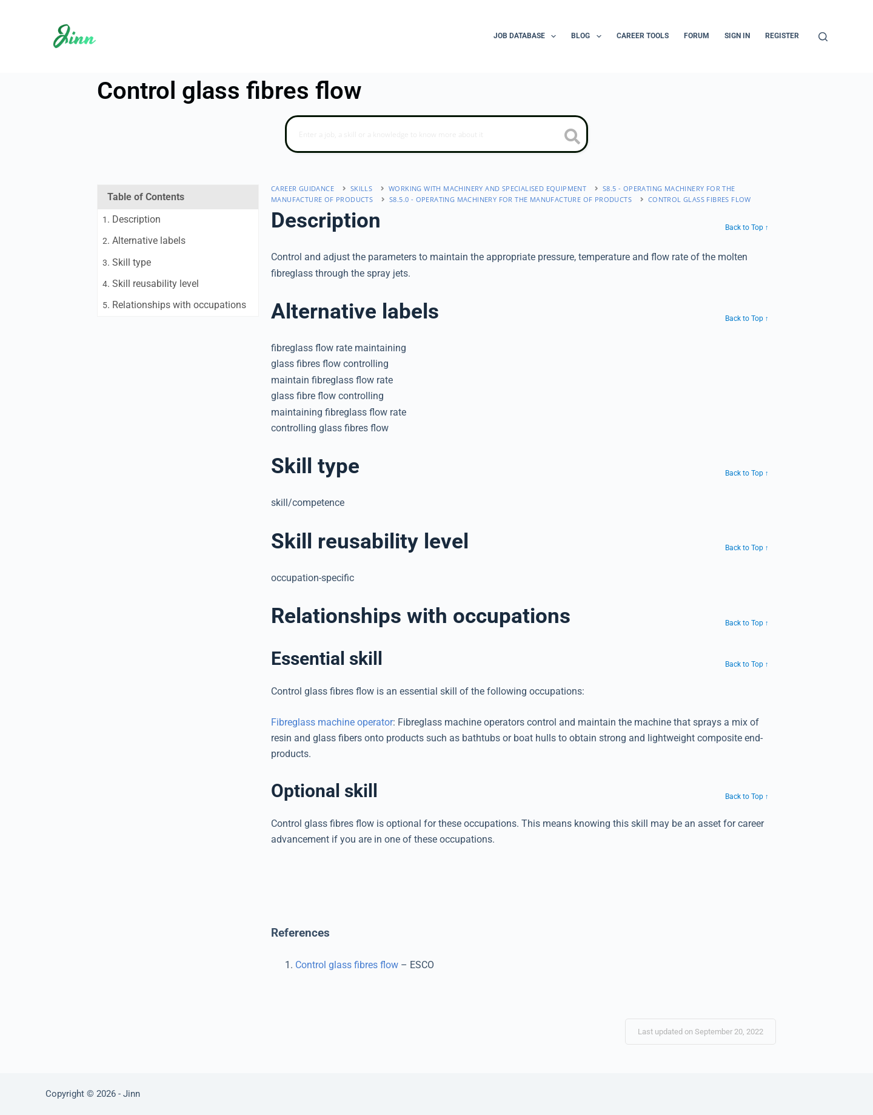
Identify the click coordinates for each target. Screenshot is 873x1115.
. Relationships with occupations (174, 305)
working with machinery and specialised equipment (487, 188)
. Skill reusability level (150, 283)
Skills (361, 188)
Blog (588, 36)
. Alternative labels (144, 240)
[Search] (823, 36)
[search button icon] (573, 138)
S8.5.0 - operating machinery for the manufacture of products (510, 199)
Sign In (737, 36)
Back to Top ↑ (747, 227)
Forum (696, 36)
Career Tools (643, 36)
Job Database (527, 36)
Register (782, 36)
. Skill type (126, 262)
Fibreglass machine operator (332, 722)
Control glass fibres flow (699, 199)
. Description (131, 219)
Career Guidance (302, 188)
